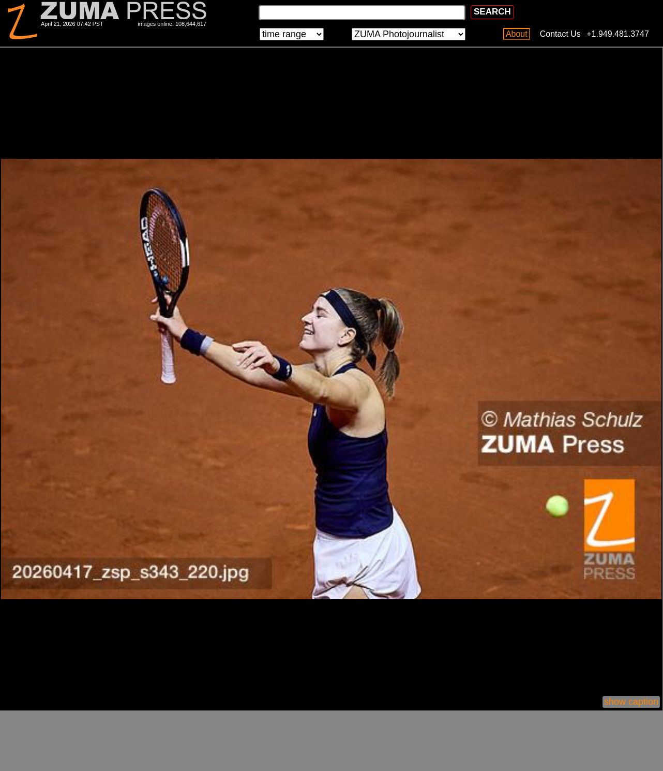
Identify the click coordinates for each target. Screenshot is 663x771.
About (517, 33)
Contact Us (560, 33)
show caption (631, 701)
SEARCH (492, 12)
